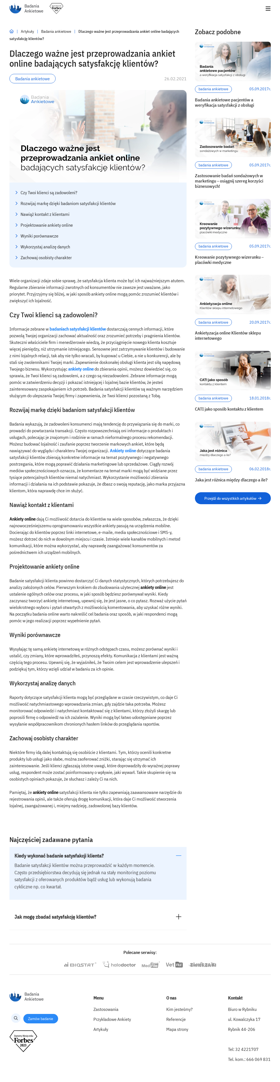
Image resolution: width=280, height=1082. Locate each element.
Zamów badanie (40, 1018)
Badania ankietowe (56, 31)
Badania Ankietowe (26, 8)
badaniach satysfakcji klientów (77, 329)
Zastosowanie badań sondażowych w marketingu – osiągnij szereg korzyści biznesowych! (229, 181)
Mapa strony (177, 1029)
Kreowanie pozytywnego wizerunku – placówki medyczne (229, 259)
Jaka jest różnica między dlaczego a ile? (231, 480)
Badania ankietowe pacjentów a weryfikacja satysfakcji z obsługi (224, 102)
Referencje (176, 1019)
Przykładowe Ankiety (112, 1019)
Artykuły (28, 31)
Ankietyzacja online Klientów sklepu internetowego (228, 335)
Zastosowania (105, 1009)
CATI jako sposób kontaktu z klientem (229, 409)
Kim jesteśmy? (179, 1009)
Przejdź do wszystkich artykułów (232, 498)
